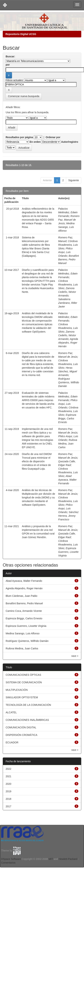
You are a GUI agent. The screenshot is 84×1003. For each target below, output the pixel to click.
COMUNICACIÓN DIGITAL (21, 727)
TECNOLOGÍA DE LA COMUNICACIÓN (28, 704)
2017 (8, 806)
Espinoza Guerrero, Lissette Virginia (68, 552)
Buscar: (10, 56)
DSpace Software (11, 859)
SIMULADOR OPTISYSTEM (22, 697)
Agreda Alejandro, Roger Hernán (68, 343)
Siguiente (73, 180)
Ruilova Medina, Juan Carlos (67, 443)
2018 (8, 798)
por (8, 64)
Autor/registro (69, 141)
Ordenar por (53, 137)
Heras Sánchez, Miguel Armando (67, 371)
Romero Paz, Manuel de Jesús (69, 220)
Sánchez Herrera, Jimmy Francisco (68, 516)
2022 (8, 768)
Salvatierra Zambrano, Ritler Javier (67, 303)
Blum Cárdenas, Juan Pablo (21, 595)
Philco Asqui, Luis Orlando (65, 252)
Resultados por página (19, 137)
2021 (8, 776)
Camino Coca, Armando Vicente (24, 610)
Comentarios (8, 862)
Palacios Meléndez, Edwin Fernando (68, 212)
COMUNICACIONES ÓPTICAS (23, 674)
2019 (8, 791)
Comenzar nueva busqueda (23, 96)
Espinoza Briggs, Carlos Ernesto (67, 418)
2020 (8, 783)
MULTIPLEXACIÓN (17, 689)
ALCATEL (11, 712)
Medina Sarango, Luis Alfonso (66, 227)
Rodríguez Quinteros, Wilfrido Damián (68, 382)
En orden (35, 141)
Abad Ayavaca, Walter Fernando (67, 480)
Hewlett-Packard (68, 859)
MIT (51, 859)
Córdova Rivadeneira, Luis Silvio (68, 245)
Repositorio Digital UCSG (20, 34)
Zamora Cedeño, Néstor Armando (67, 292)
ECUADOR (12, 742)
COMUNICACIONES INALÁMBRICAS (27, 719)
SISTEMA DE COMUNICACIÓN (24, 682)
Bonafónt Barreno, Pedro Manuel (68, 259)
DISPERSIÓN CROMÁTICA (21, 734)
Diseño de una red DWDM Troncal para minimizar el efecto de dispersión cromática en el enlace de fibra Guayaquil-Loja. (36, 461)
